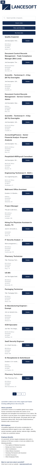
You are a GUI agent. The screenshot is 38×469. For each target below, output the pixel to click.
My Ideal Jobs (19, 33)
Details (28, 41)
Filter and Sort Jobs (19, 28)
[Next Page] (23, 393)
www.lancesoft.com (26, 464)
